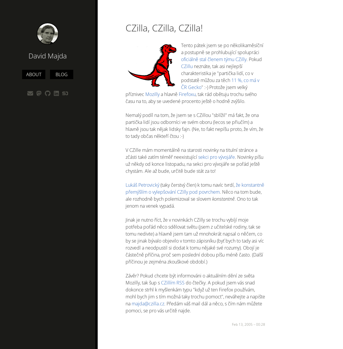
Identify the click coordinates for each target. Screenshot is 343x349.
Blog (62, 74)
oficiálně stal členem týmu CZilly (213, 59)
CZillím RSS (173, 282)
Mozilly (152, 94)
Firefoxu (187, 94)
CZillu (187, 66)
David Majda (47, 55)
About (34, 74)
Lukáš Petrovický (142, 185)
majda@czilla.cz (148, 303)
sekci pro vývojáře (216, 157)
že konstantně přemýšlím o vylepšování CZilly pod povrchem (195, 188)
